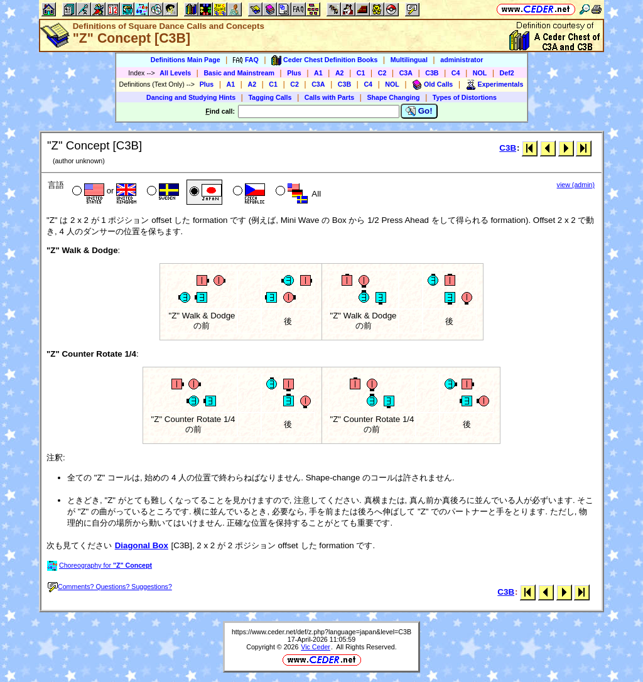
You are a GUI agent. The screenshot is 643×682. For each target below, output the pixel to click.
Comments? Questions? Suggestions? (110, 586)
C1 (361, 73)
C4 (455, 73)
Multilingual (409, 59)
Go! (419, 111)
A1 (318, 73)
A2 (339, 73)
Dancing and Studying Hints (190, 97)
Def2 (507, 73)
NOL (480, 73)
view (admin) (576, 184)
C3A (406, 73)
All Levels (175, 73)
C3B (431, 73)
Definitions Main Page (185, 59)
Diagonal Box (141, 545)
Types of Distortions (465, 97)
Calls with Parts (329, 97)
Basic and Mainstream (238, 73)
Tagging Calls (269, 97)
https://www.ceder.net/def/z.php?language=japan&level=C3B (321, 632)
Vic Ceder (315, 647)
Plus (294, 73)
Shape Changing (393, 97)
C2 (382, 73)
